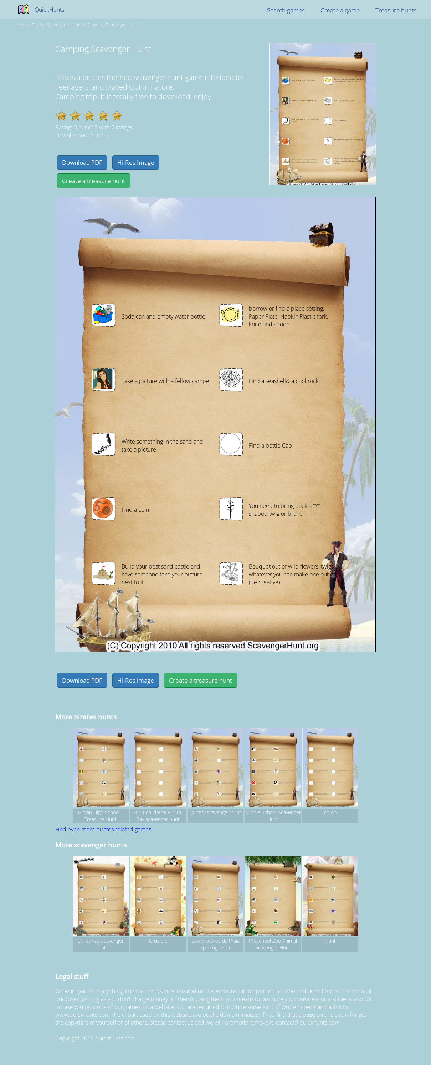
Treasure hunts (396, 10)
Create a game (340, 10)
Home (20, 24)
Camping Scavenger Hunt (112, 24)
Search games (286, 10)
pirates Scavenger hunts (56, 24)
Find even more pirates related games (103, 829)
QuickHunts (49, 10)
